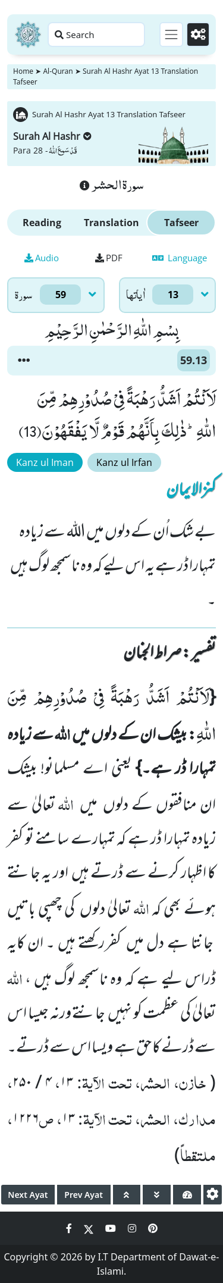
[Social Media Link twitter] (90, 1228)
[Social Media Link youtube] (111, 1228)
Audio (41, 258)
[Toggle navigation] (171, 34)
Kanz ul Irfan (124, 462)
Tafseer (181, 222)
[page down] (157, 1195)
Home (23, 71)
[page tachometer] (187, 1195)
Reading (42, 222)
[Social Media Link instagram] (133, 1228)
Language (179, 258)
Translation (111, 222)
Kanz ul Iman (45, 462)
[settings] (212, 1195)
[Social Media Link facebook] (70, 1228)
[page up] (127, 1195)
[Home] (28, 34)
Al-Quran (58, 71)
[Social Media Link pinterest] (153, 1228)
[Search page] (96, 34)
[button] (24, 360)
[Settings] (198, 34)
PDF (109, 258)
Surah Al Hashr (52, 136)
